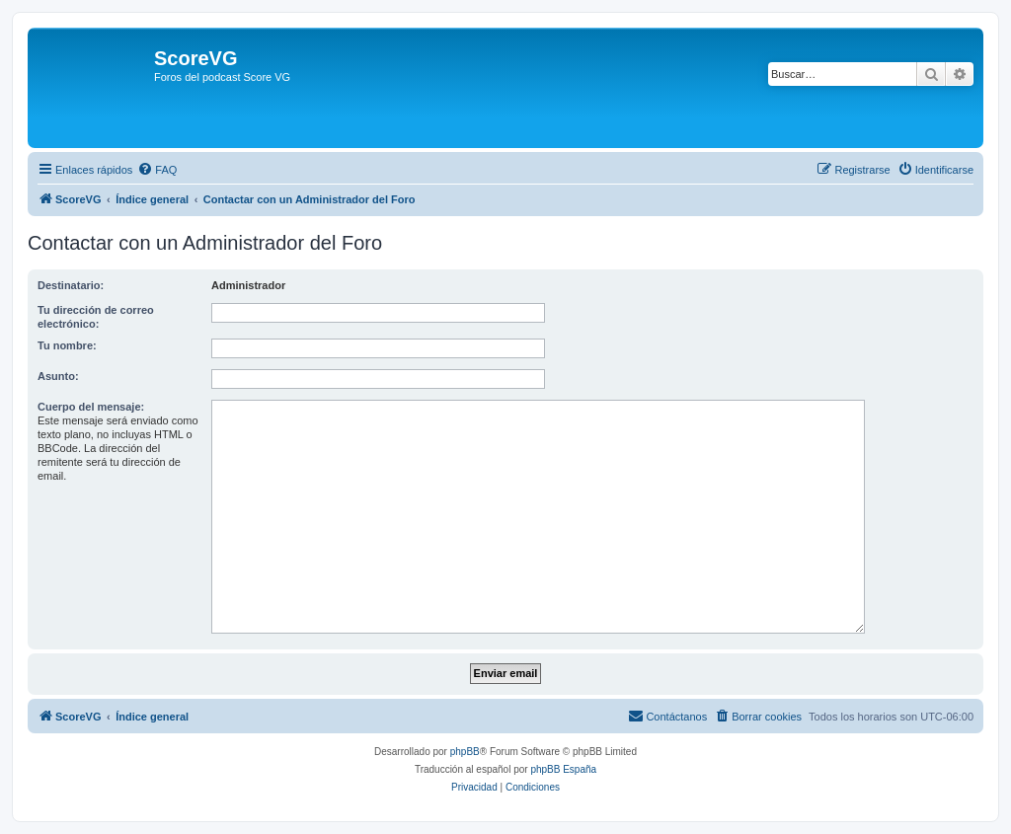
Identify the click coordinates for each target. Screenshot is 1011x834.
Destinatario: (71, 285)
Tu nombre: (67, 345)
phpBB (465, 751)
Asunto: (58, 376)
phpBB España (563, 769)
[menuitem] (157, 170)
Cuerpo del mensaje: (91, 407)
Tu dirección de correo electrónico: (96, 317)
